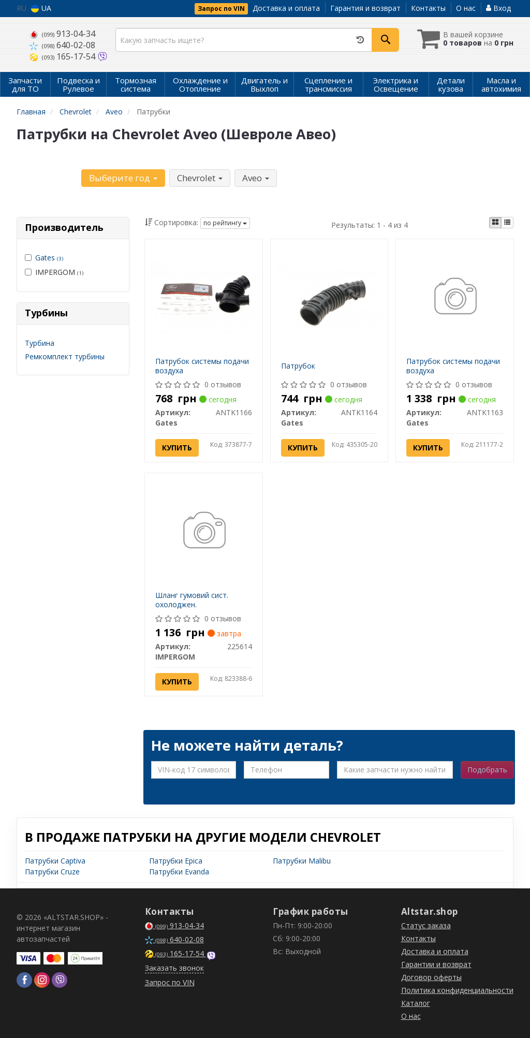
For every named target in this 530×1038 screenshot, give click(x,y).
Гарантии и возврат (436, 964)
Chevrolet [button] (200, 178)
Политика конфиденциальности (457, 990)
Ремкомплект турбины (65, 356)
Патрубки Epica (175, 861)
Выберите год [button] (123, 178)
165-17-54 (63, 56)
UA (41, 8)
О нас (466, 8)
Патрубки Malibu (302, 861)
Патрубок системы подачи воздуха (202, 365)
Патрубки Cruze (52, 871)
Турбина (39, 343)
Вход (498, 8)
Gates (49, 257)
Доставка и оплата (286, 8)
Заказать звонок (174, 968)
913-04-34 (62, 33)
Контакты (428, 8)
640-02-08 (62, 45)
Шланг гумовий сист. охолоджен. (191, 599)
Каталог (415, 1003)
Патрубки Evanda (179, 871)
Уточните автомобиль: (48, 176)
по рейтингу (225, 222)
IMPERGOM (54, 272)
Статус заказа (426, 925)
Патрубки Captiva (55, 861)
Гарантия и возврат (365, 8)
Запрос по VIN (221, 8)
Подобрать (487, 769)
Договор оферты (431, 977)
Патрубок (298, 366)
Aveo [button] (255, 178)
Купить (177, 447)
